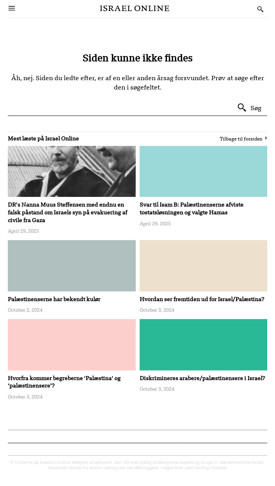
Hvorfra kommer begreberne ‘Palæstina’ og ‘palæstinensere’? (64, 382)
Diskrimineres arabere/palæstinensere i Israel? (202, 378)
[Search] (249, 108)
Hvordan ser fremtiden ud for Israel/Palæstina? (202, 299)
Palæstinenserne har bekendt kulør (54, 299)
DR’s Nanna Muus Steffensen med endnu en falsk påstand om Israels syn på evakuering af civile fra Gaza (67, 212)
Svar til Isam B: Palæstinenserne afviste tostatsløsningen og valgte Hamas (191, 208)
